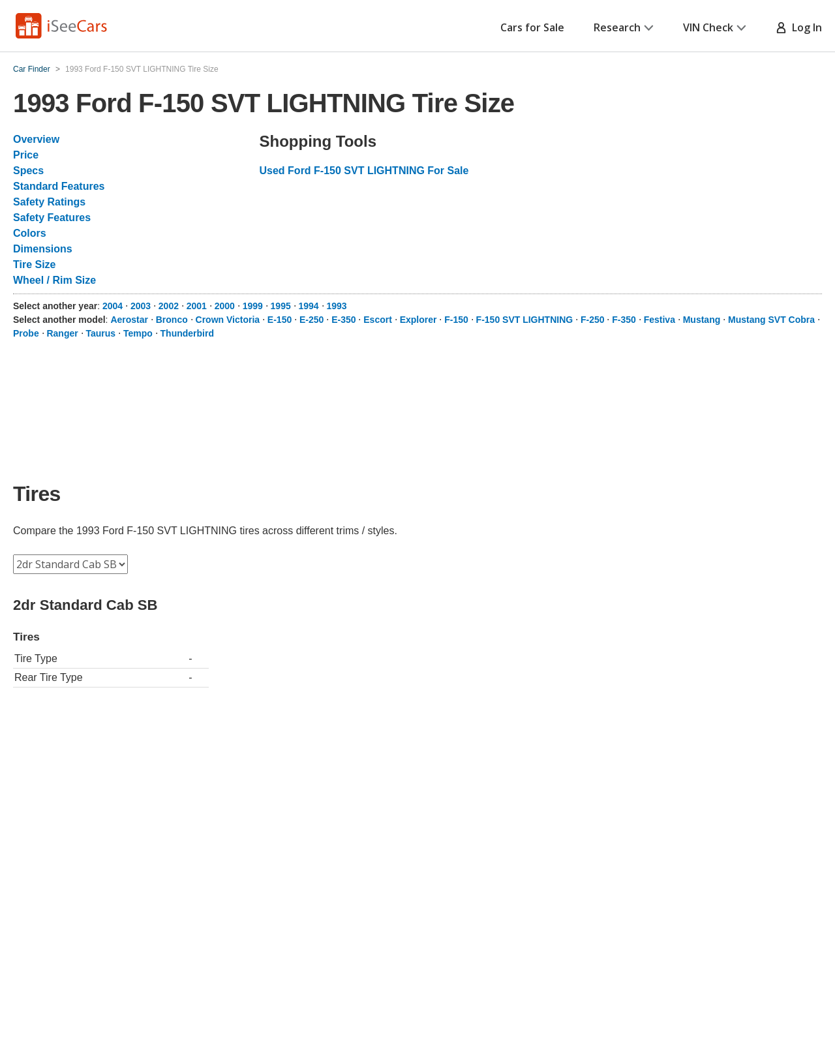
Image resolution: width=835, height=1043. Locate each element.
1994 (309, 306)
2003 (140, 306)
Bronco (172, 319)
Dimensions (42, 248)
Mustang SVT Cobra (771, 319)
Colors (29, 233)
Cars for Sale (532, 27)
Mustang (702, 319)
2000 (225, 306)
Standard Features (58, 186)
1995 (281, 306)
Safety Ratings (49, 201)
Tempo (138, 333)
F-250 (593, 319)
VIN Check (714, 27)
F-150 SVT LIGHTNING (524, 319)
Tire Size (34, 264)
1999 (253, 306)
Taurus (100, 333)
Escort (377, 319)
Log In (799, 27)
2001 (197, 306)
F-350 (624, 319)
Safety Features (52, 217)
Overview (36, 139)
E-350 (343, 319)
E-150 (279, 319)
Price (25, 154)
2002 (169, 306)
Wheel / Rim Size (54, 280)
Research (624, 27)
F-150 (456, 319)
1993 (336, 306)
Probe (26, 333)
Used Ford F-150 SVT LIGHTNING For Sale (364, 170)
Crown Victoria (228, 319)
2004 (112, 306)
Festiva (659, 319)
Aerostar (129, 319)
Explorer (418, 319)
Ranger (62, 333)
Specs (28, 170)
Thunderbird (187, 333)
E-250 (311, 319)
